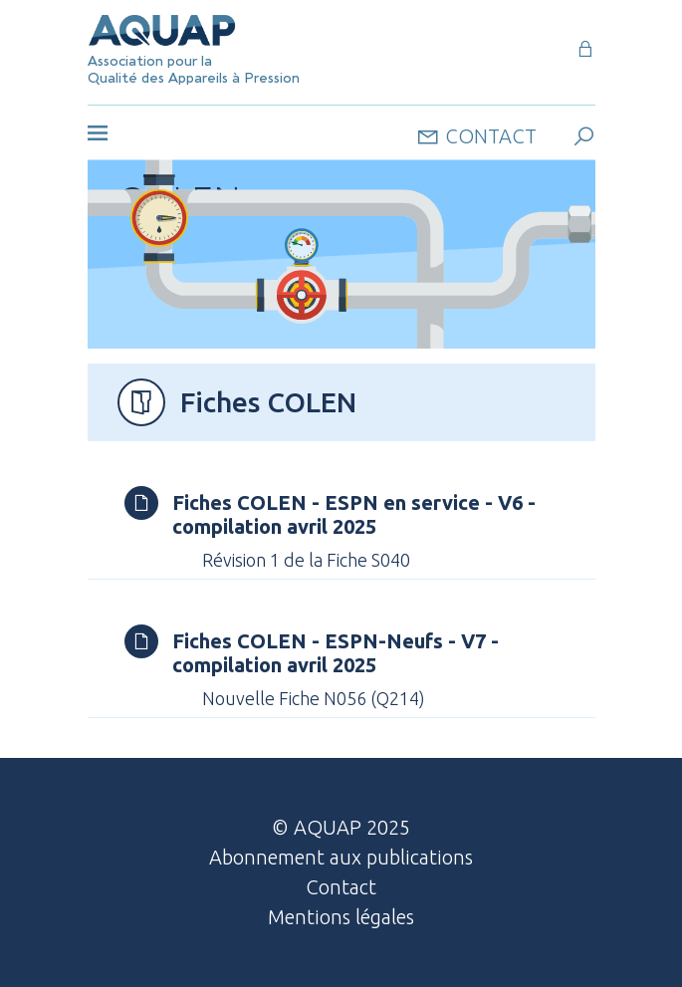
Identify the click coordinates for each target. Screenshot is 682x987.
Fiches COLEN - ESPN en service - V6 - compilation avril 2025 (354, 514)
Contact (341, 886)
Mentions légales (341, 916)
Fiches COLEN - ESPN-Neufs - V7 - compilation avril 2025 (335, 652)
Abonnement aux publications (341, 857)
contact (476, 134)
